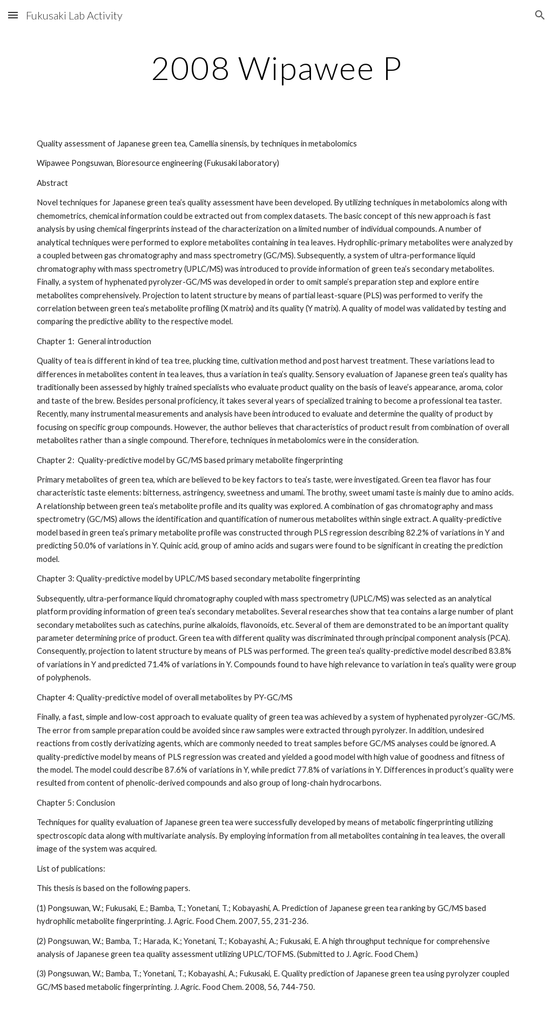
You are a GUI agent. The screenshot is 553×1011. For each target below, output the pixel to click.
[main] (276, 67)
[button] (13, 15)
